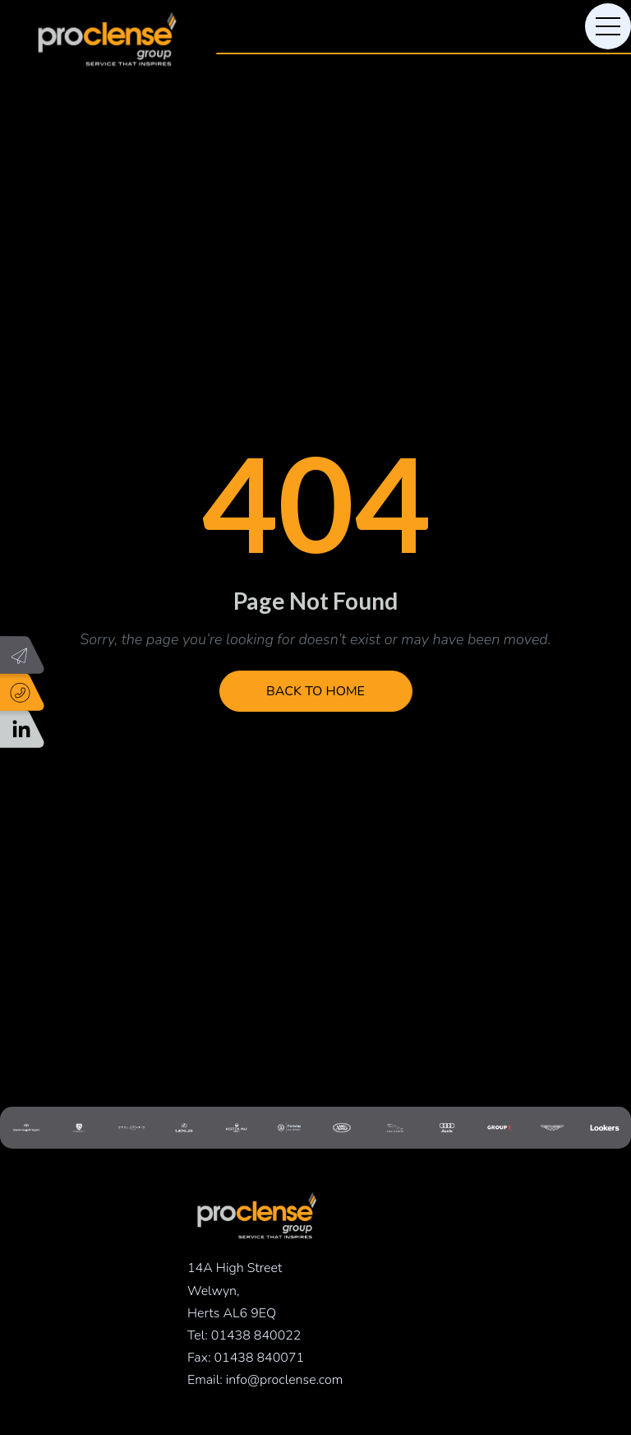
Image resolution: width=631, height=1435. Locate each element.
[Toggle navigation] (608, 26)
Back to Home (315, 691)
